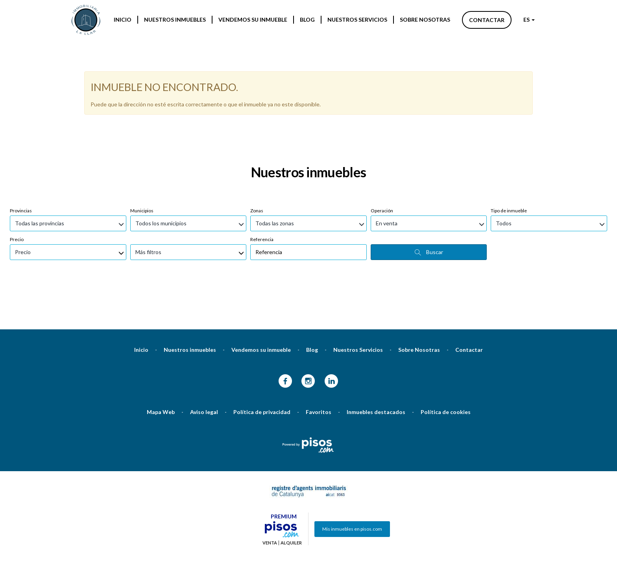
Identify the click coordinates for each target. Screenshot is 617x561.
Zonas (256, 169)
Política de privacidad (261, 370)
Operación (382, 169)
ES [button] (529, 19)
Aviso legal (204, 370)
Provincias (21, 169)
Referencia (261, 198)
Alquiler (291, 501)
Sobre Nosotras (425, 19)
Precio (17, 198)
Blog (307, 19)
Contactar (486, 20)
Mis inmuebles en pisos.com (352, 487)
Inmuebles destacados (376, 370)
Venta (269, 501)
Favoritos (318, 370)
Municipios (141, 169)
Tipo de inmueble (509, 169)
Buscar (429, 210)
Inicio (122, 19)
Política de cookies (446, 370)
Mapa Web (161, 370)
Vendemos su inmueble (252, 19)
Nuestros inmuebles (175, 19)
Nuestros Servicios (357, 19)
